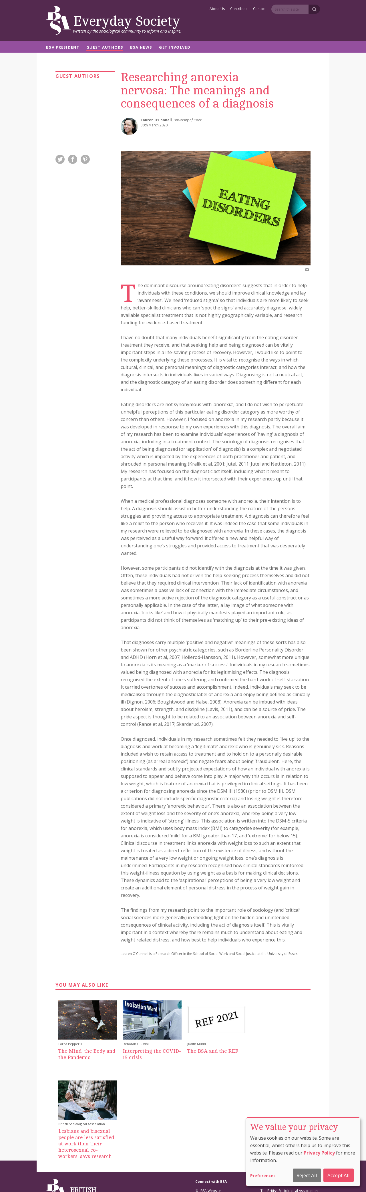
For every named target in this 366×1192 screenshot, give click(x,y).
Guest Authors (104, 47)
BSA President (62, 47)
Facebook (205, 1124)
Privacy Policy (319, 1153)
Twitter (203, 1117)
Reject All (307, 1175)
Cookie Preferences (169, 1180)
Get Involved (174, 47)
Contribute (239, 9)
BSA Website (208, 1110)
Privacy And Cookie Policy (211, 1180)
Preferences (263, 1175)
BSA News (141, 47)
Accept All (338, 1175)
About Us (217, 9)
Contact (259, 9)
